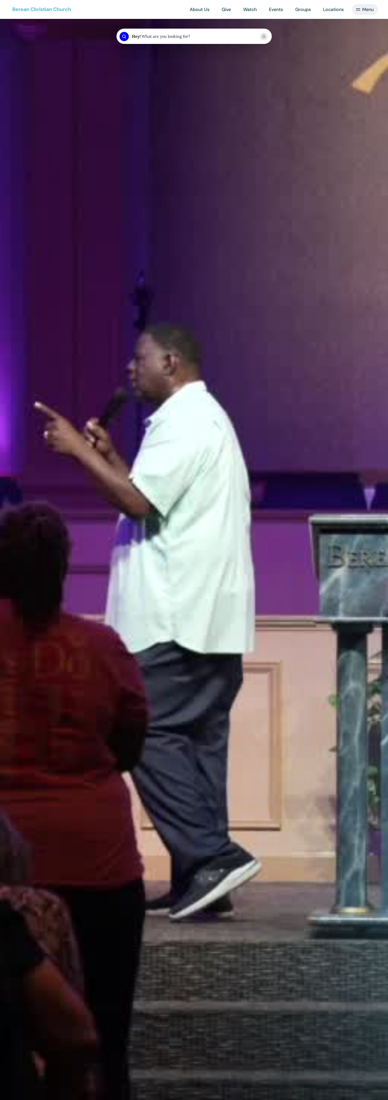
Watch (250, 9)
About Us (199, 9)
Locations (333, 9)
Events (276, 9)
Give (226, 9)
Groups (303, 9)
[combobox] (194, 36)
